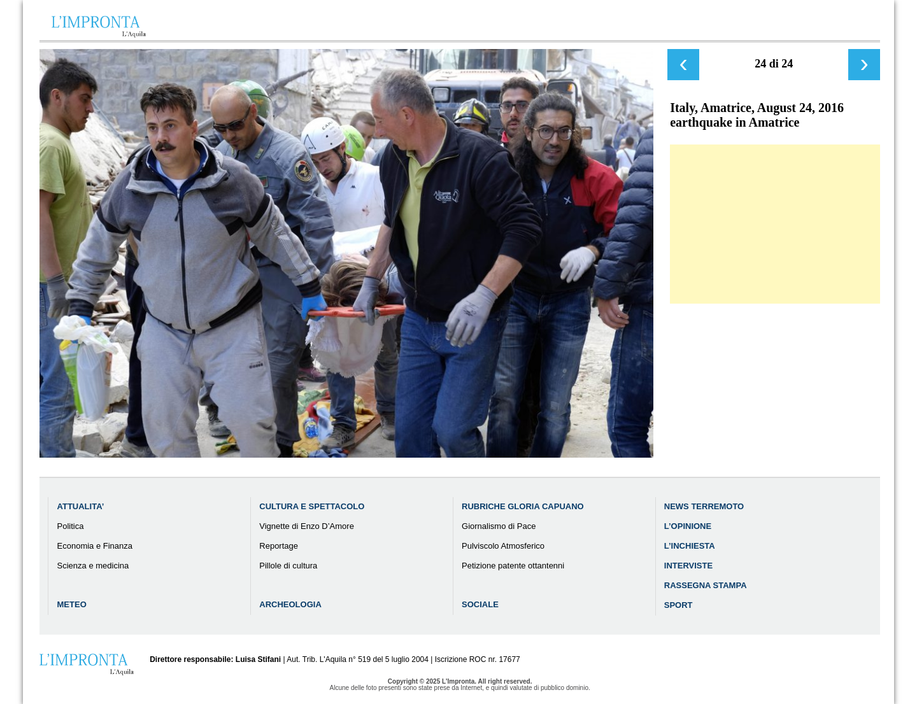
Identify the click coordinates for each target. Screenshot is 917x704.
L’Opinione (687, 526)
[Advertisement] (775, 224)
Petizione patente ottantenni (513, 565)
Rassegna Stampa (705, 585)
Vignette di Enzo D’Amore (306, 526)
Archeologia (290, 604)
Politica (70, 526)
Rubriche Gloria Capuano (523, 506)
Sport (678, 605)
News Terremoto (704, 506)
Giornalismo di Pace (499, 526)
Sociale (480, 604)
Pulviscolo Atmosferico (503, 546)
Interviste (688, 565)
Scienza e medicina (93, 565)
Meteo (72, 604)
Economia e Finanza (95, 546)
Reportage (278, 546)
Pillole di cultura (288, 565)
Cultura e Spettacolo (311, 506)
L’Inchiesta (689, 546)
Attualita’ (80, 506)
